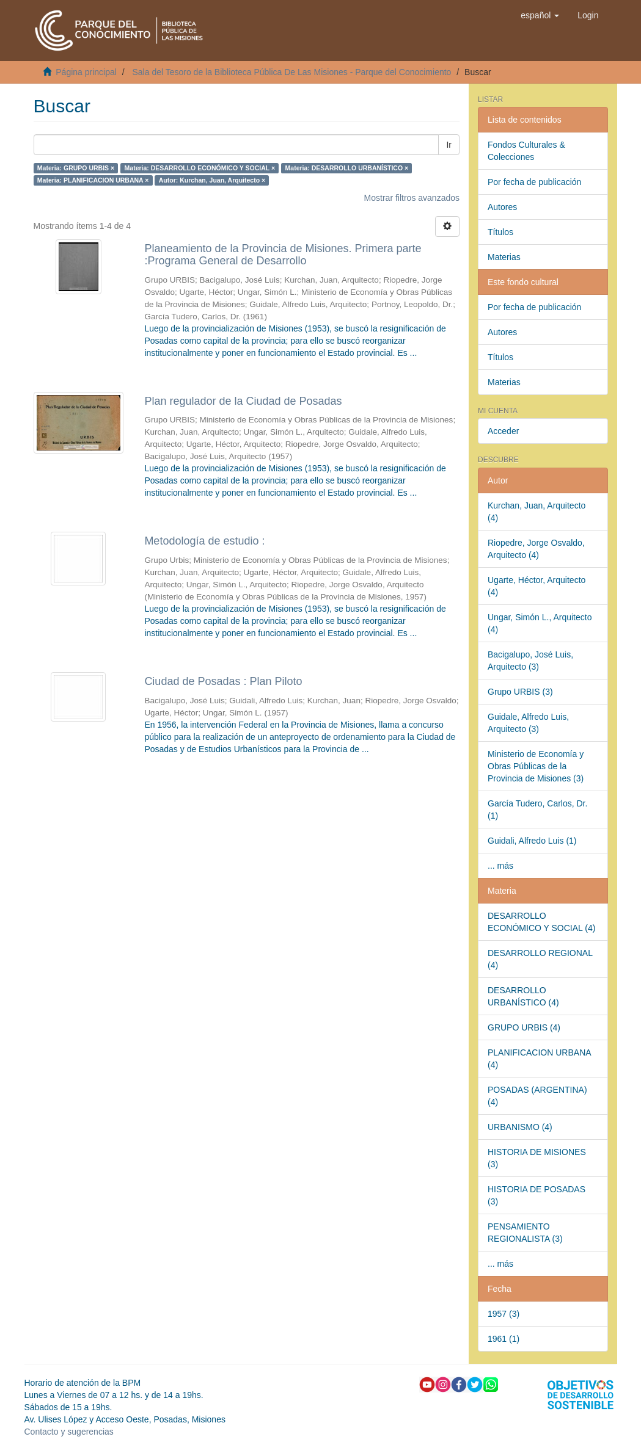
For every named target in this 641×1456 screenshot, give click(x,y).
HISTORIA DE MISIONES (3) (537, 1158)
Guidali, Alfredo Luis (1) (532, 841)
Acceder (503, 431)
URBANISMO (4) (520, 1127)
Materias (504, 257)
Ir (449, 145)
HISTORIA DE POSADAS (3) (536, 1195)
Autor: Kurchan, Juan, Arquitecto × (212, 180)
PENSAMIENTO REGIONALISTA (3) (525, 1233)
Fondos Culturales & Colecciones (526, 151)
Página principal (86, 72)
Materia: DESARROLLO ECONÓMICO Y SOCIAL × (200, 168)
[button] (539, 15)
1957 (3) (503, 1314)
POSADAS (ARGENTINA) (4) (537, 1096)
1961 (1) (503, 1339)
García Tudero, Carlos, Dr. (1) (537, 809)
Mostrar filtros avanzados (412, 198)
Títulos (500, 232)
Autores (502, 207)
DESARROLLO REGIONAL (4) (540, 959)
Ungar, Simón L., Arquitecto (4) (540, 623)
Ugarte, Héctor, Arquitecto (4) (536, 586)
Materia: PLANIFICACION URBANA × (93, 180)
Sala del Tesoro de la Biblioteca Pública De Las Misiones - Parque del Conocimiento (291, 72)
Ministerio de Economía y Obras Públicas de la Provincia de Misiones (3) (536, 766)
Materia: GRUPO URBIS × (75, 168)
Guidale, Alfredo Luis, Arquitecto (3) (528, 723)
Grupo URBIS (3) (520, 692)
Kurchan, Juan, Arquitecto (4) (536, 512)
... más (500, 866)
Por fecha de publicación (534, 182)
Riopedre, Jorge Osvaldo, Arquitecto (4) (536, 549)
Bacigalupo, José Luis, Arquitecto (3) (530, 661)
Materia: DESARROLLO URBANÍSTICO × (347, 168)
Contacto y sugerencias (69, 1431)
